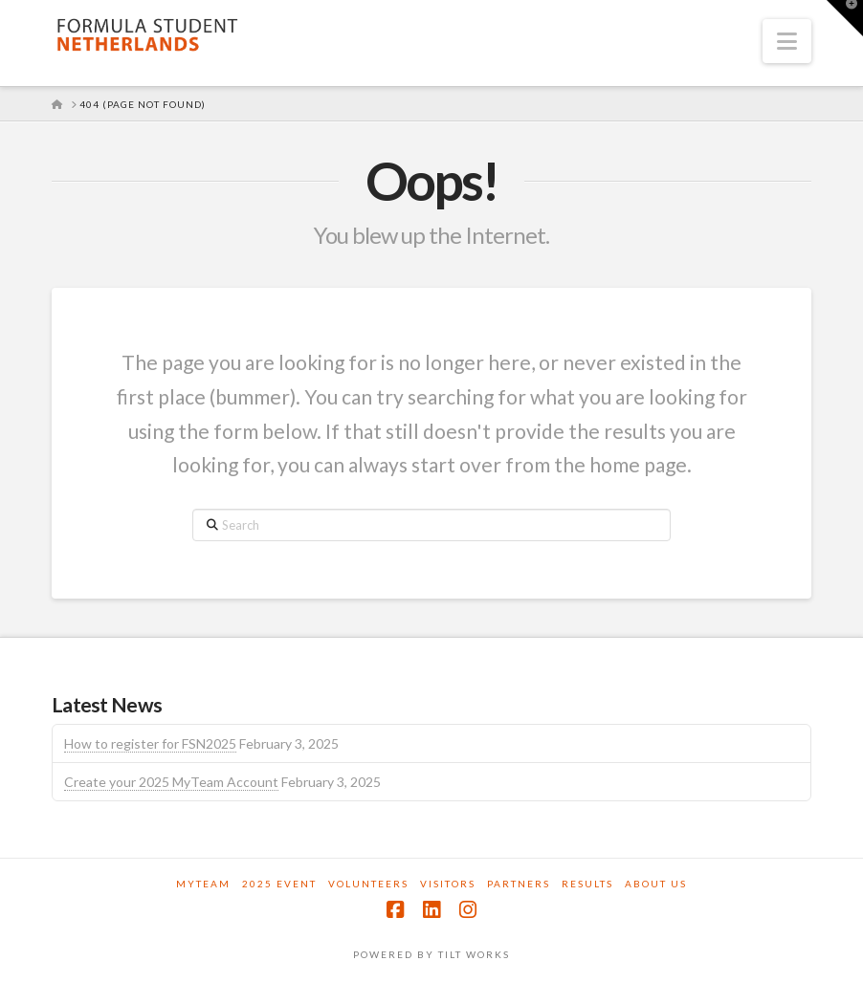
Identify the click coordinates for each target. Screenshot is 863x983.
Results (587, 883)
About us (656, 883)
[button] (787, 41)
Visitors (448, 883)
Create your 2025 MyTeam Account (171, 782)
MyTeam (203, 883)
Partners (518, 883)
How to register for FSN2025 (150, 743)
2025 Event (279, 883)
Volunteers (368, 883)
